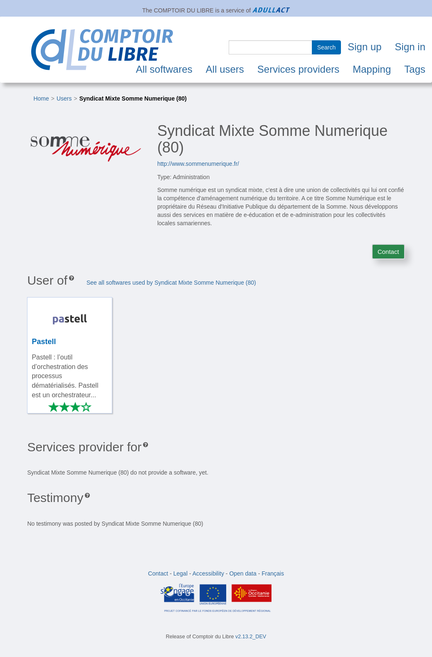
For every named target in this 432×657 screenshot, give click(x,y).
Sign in (410, 46)
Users (64, 98)
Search (326, 47)
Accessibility (208, 573)
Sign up (364, 46)
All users (225, 69)
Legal (180, 573)
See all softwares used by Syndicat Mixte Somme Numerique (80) (171, 282)
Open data (242, 573)
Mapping (372, 69)
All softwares (164, 69)
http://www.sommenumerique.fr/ (198, 163)
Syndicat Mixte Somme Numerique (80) (133, 98)
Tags (414, 69)
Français (273, 573)
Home (41, 98)
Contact (388, 251)
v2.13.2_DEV (250, 637)
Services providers (298, 69)
